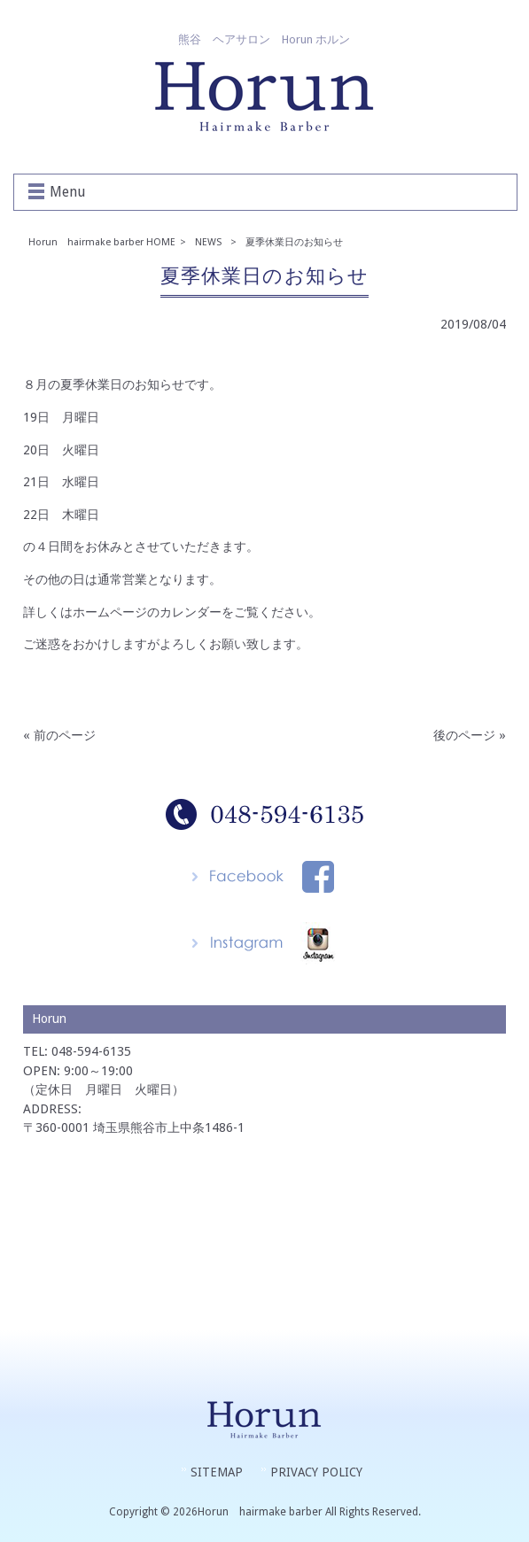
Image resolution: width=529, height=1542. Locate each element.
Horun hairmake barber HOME (101, 242)
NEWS (208, 242)
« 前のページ (59, 735)
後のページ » (469, 735)
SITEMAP (217, 1472)
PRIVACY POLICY (316, 1472)
